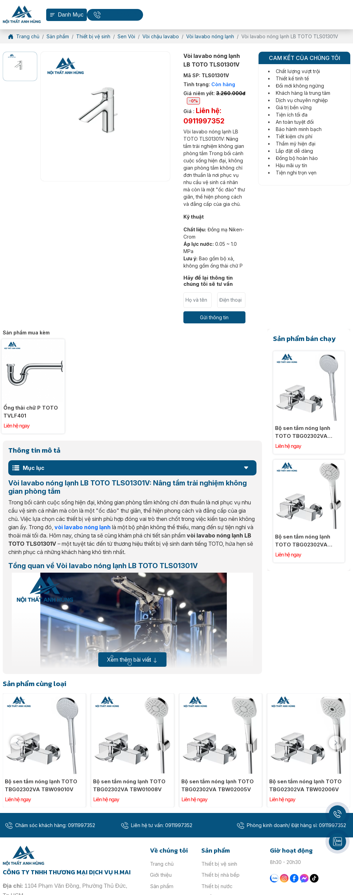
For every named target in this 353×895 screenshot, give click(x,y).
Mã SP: (206, 75)
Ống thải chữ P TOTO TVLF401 (30, 411)
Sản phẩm (161, 886)
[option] (20, 66)
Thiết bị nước (217, 886)
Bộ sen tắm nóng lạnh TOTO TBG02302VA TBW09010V (302, 432)
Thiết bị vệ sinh (219, 864)
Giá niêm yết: (214, 97)
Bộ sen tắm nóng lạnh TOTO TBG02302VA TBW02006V (305, 785)
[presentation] (17, 743)
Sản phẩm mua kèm (26, 332)
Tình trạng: (209, 84)
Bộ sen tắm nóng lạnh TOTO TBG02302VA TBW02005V (217, 785)
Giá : (203, 116)
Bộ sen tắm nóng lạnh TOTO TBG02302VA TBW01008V (302, 541)
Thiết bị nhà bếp (220, 875)
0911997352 (119, 14)
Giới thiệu (161, 875)
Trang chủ (162, 864)
